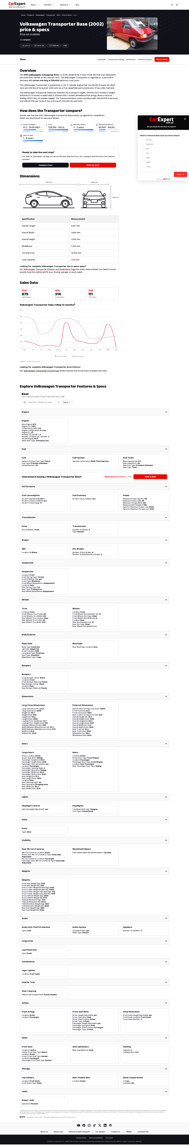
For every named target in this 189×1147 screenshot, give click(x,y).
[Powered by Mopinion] (163, 179)
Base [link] (75, 15)
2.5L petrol (25, 45)
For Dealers (100, 1131)
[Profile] (177, 4)
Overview (101, 59)
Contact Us (115, 1131)
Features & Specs (145, 59)
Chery (146, 166)
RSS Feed (109, 1137)
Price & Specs (67, 15)
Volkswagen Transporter (41, 75)
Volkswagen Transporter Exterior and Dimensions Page (49, 269)
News (34, 5)
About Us (44, 1131)
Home (23, 15)
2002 (58, 15)
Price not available (30, 34)
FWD (65, 45)
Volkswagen (40, 15)
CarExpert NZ (143, 1131)
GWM (145, 162)
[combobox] (37, 402)
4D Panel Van (39, 45)
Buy (77, 5)
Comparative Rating (116, 59)
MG (145, 148)
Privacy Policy (81, 1137)
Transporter (50, 15)
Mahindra (147, 144)
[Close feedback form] (185, 119)
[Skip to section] (62, 402)
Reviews (49, 5)
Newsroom (58, 1131)
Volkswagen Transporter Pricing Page (41, 371)
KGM (145, 157)
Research (65, 5)
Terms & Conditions (96, 1137)
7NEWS (129, 1131)
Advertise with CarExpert (79, 1131)
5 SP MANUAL (54, 45)
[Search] (172, 4)
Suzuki (146, 139)
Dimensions (131, 59)
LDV (145, 153)
